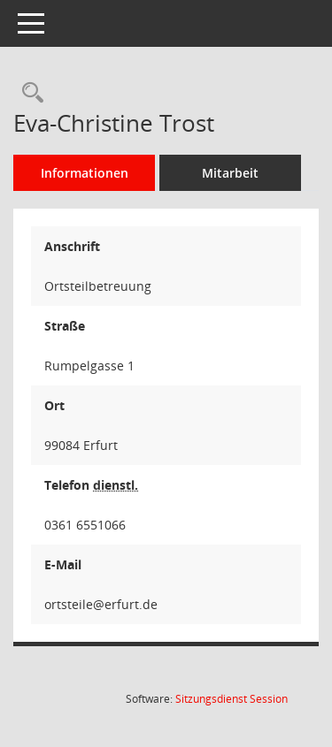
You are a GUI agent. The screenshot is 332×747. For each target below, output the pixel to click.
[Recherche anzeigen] (28, 93)
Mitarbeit (230, 172)
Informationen (84, 172)
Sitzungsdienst (231, 698)
